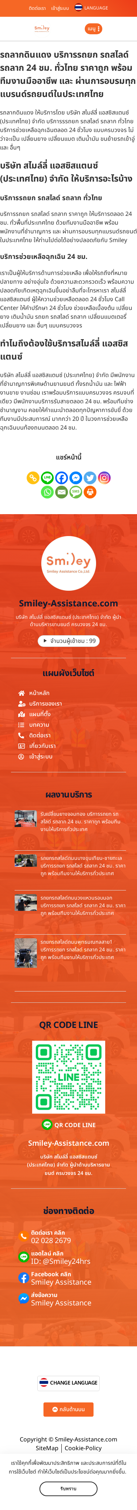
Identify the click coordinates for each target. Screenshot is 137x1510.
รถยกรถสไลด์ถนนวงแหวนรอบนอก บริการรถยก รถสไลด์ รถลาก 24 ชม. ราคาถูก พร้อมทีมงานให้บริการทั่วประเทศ (83, 905)
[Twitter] (90, 477)
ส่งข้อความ (44, 1295)
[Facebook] (61, 477)
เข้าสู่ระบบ (60, 8)
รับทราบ (68, 1488)
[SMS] (75, 492)
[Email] (61, 492)
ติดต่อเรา (37, 8)
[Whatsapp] (47, 492)
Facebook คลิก (51, 1274)
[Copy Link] (33, 477)
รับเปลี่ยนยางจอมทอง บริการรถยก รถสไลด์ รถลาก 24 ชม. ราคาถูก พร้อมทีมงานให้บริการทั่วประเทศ (81, 821)
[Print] (90, 492)
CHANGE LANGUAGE (74, 1383)
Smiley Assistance (61, 1282)
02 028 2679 (51, 1241)
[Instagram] (104, 477)
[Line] (47, 477)
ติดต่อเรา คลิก (48, 1232)
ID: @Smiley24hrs (61, 1261)
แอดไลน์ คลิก (47, 1253)
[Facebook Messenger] (75, 477)
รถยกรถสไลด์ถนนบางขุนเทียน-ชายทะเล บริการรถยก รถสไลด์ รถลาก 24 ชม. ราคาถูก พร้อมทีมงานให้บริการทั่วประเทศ (83, 865)
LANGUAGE (96, 8)
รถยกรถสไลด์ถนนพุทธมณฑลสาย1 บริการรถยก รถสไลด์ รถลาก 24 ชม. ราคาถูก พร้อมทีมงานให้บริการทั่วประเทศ (83, 949)
